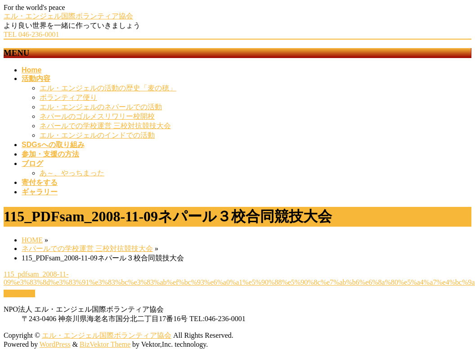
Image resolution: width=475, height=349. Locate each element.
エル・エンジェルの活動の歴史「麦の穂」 (108, 88)
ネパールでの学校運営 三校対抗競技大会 (105, 126)
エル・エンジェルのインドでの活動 (97, 135)
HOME (32, 240)
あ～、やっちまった (72, 173)
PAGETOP (19, 293)
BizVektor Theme (105, 344)
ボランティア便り (68, 97)
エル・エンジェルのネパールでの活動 (101, 107)
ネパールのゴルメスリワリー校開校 (97, 116)
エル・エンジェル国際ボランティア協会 (68, 16)
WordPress (55, 344)
